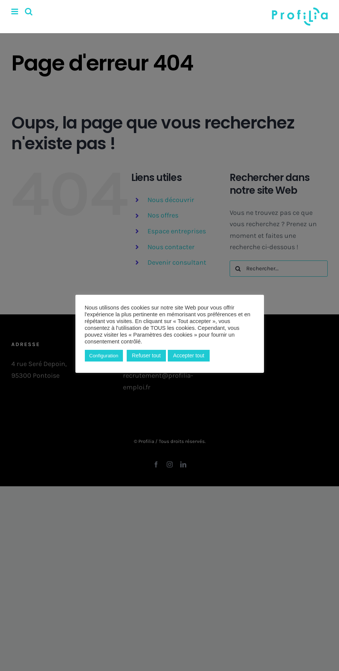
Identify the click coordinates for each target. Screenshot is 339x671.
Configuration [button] (103, 355)
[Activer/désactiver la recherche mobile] (28, 11)
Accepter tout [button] (188, 355)
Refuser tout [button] (146, 355)
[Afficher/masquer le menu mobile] (15, 11)
